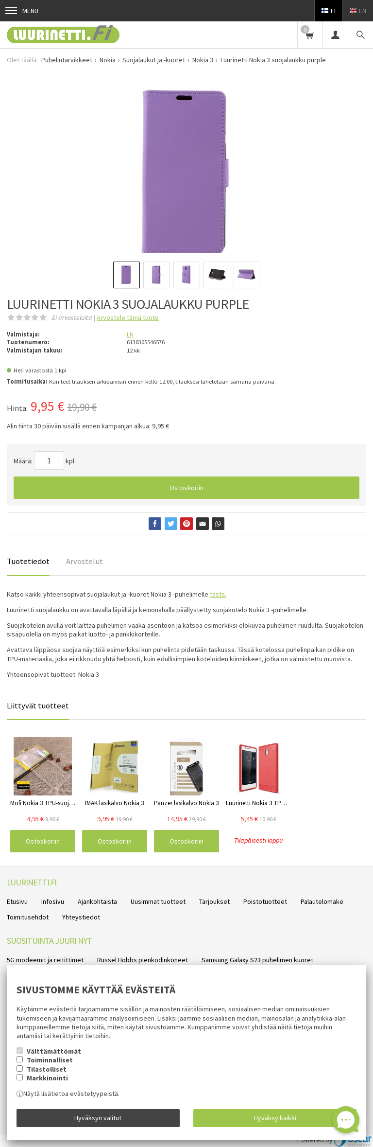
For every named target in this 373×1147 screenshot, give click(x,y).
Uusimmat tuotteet (158, 901)
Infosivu (52, 901)
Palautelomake (322, 901)
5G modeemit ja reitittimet (45, 959)
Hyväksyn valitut (97, 1117)
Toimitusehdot (28, 917)
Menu (21, 10)
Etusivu (17, 901)
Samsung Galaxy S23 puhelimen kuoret (257, 959)
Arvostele (128, 317)
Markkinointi (47, 1078)
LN (130, 334)
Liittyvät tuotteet (38, 705)
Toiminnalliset (50, 1060)
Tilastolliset (47, 1069)
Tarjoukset (214, 901)
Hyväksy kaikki (275, 1117)
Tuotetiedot (28, 561)
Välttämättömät (54, 1051)
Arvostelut (84, 561)
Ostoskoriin (186, 487)
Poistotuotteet (265, 901)
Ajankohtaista (97, 901)
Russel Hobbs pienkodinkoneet (142, 959)
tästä (217, 594)
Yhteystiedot (81, 917)
